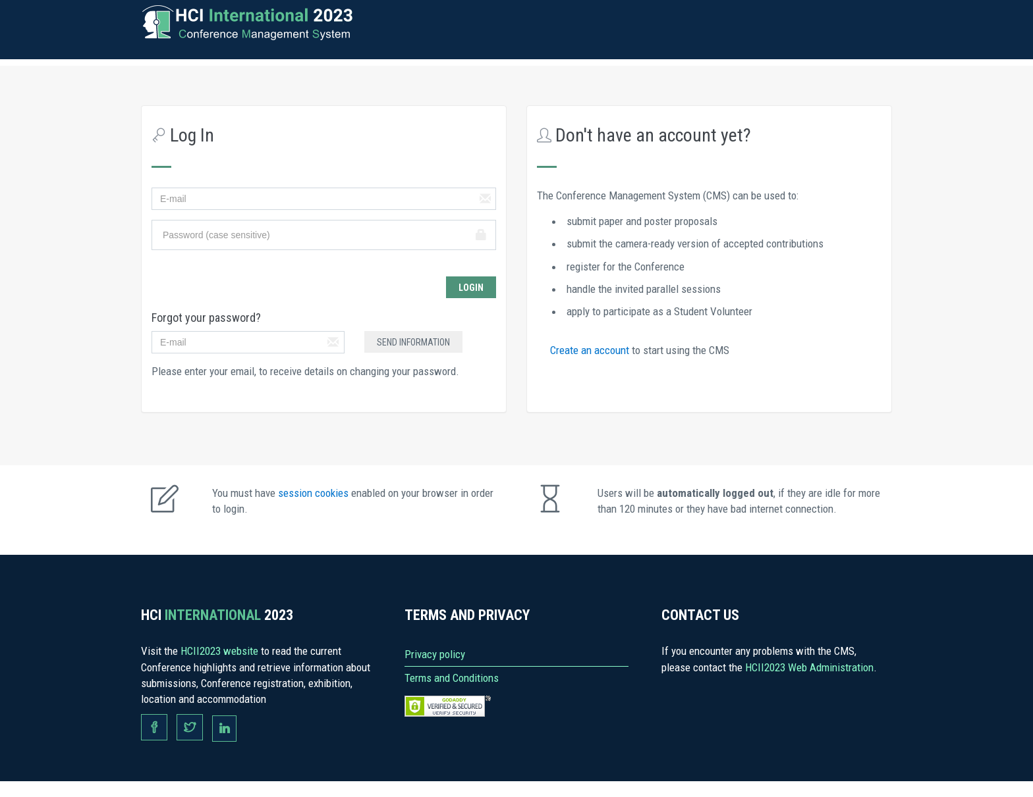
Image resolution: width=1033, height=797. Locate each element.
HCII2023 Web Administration (809, 667)
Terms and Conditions (452, 677)
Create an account (591, 350)
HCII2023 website (221, 650)
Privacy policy (435, 654)
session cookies (314, 493)
